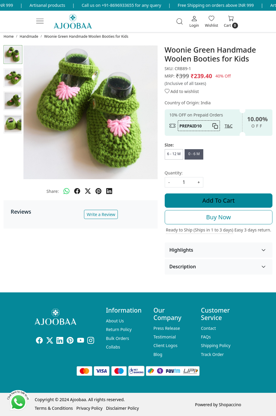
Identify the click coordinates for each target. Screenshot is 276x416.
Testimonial (164, 337)
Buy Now (218, 217)
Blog (157, 354)
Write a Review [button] (101, 214)
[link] (179, 21)
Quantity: (174, 173)
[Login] (194, 21)
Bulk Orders (117, 338)
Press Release (166, 328)
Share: (53, 191)
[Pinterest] (70, 341)
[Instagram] (90, 341)
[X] (49, 341)
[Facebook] (39, 341)
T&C (229, 126)
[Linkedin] (59, 341)
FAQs (206, 337)
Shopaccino (230, 404)
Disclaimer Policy (122, 408)
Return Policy (118, 329)
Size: (169, 145)
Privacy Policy (89, 408)
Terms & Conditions (54, 408)
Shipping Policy (216, 345)
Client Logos (165, 345)
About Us (115, 321)
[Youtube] (80, 341)
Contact (208, 328)
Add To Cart (218, 200)
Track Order (212, 354)
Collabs (113, 347)
